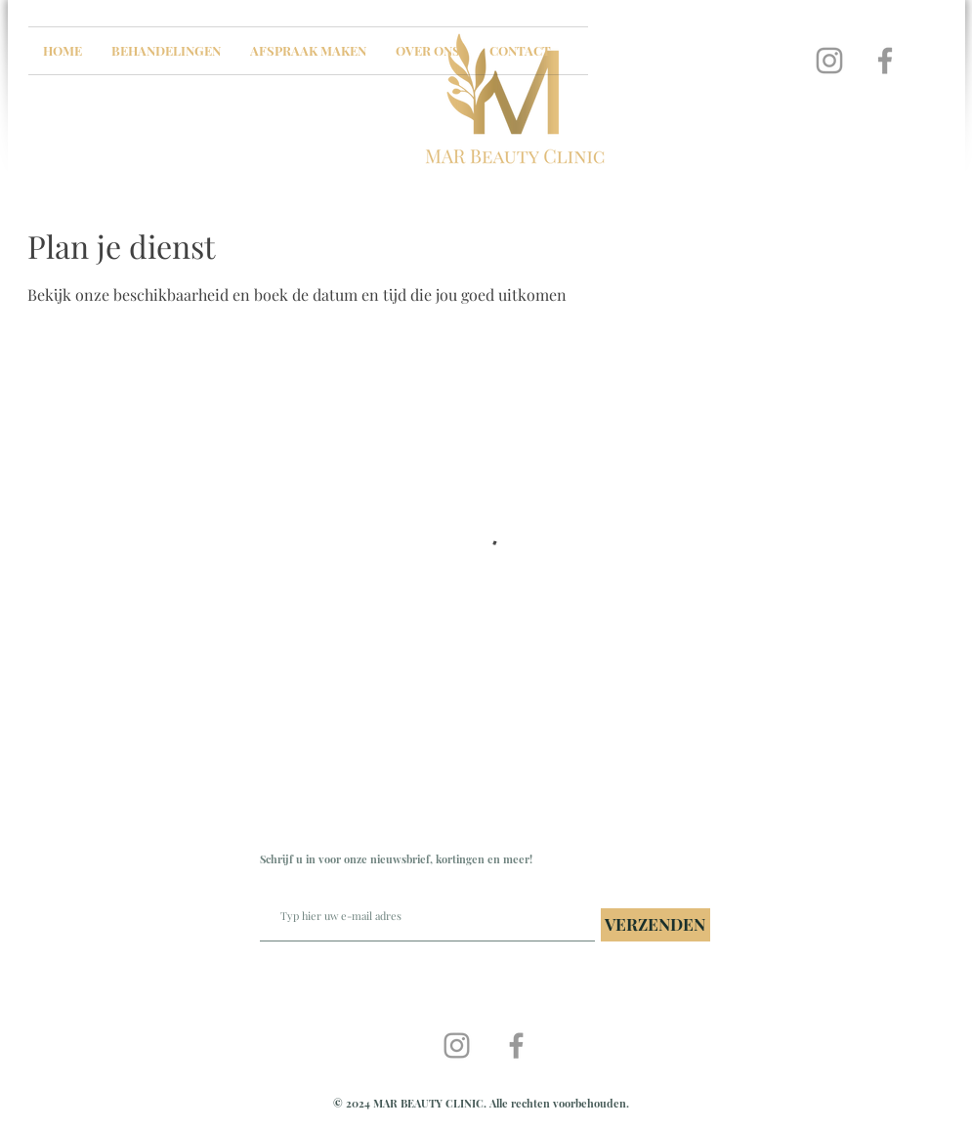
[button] (166, 50)
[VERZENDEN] (655, 924)
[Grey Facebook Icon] (885, 60)
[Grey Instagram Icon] (829, 60)
